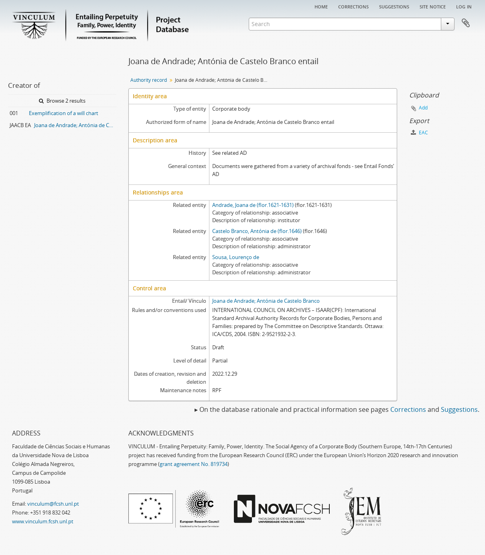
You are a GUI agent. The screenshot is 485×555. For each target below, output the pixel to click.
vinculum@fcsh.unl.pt (53, 503)
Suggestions (394, 6)
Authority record (148, 80)
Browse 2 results (62, 100)
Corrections (353, 6)
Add (423, 107)
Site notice (433, 6)
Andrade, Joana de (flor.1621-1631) (253, 205)
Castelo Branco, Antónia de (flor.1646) (257, 231)
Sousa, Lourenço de (235, 257)
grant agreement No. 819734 (193, 464)
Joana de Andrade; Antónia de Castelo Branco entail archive (75, 125)
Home (321, 6)
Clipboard (466, 23)
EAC (419, 132)
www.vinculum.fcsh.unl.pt (42, 521)
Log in (464, 6)
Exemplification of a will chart (63, 113)
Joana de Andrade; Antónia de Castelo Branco (266, 300)
